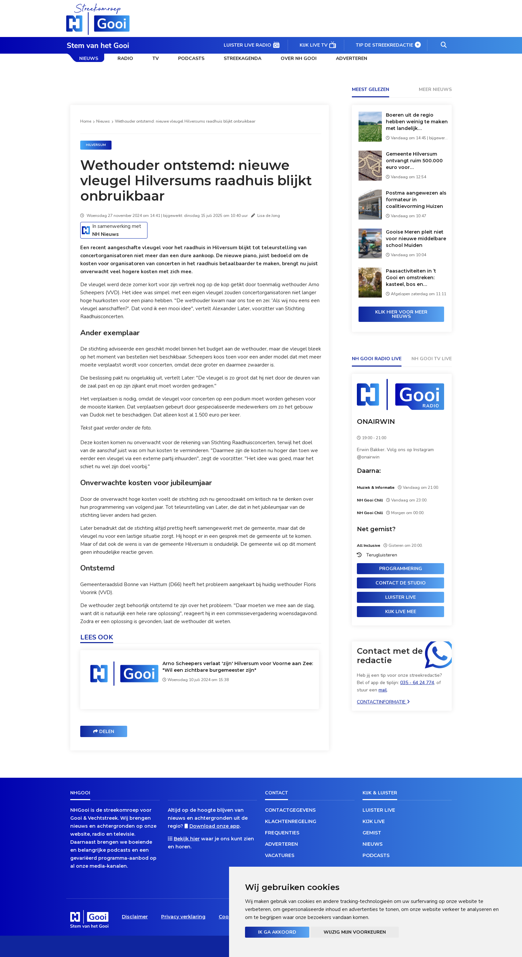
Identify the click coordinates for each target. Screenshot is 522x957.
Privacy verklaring (183, 917)
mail (383, 690)
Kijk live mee (400, 611)
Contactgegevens (290, 810)
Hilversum (96, 145)
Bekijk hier (187, 839)
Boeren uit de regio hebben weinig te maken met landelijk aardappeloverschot (417, 122)
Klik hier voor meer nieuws (401, 314)
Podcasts (191, 58)
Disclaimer (135, 917)
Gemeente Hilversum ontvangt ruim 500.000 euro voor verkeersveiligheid (414, 161)
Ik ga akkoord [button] (277, 932)
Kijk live (374, 821)
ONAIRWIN (376, 422)
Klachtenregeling (290, 821)
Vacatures (279, 855)
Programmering (400, 568)
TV (155, 58)
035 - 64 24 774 (417, 682)
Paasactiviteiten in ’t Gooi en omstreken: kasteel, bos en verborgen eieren (411, 278)
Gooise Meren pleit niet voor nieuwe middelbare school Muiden (416, 238)
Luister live (400, 597)
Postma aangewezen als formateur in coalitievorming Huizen (416, 199)
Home (85, 121)
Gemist (372, 833)
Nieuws (88, 58)
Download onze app (214, 826)
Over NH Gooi (299, 58)
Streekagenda (242, 58)
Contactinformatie (383, 702)
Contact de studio (401, 583)
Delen (103, 731)
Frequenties (282, 833)
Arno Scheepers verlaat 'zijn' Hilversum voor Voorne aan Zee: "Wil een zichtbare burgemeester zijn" (237, 666)
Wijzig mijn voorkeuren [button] (355, 932)
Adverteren (351, 58)
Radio (125, 58)
